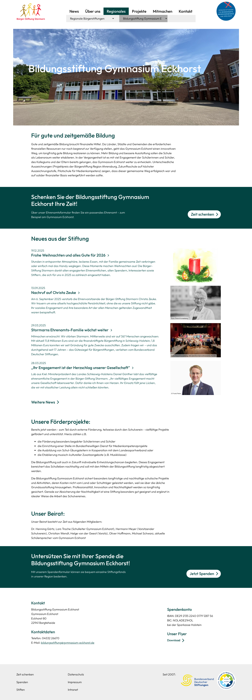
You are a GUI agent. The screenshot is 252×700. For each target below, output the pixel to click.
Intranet (73, 689)
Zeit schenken (202, 214)
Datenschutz (76, 674)
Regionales (116, 11)
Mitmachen (162, 11)
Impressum (75, 682)
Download (173, 640)
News (74, 11)
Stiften (20, 689)
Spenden (22, 682)
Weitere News (43, 402)
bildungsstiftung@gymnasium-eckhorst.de (67, 642)
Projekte (139, 11)
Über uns (92, 11)
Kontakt (185, 11)
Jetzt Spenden (202, 573)
